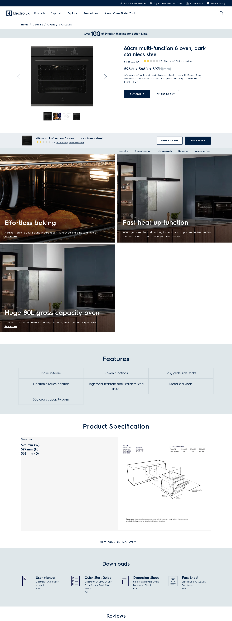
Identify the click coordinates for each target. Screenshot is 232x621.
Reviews (183, 151)
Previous (18, 75)
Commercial (194, 3)
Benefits (124, 151)
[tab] (48, 117)
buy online (137, 94)
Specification (143, 151)
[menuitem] (40, 13)
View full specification (116, 541)
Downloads (165, 151)
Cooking (38, 24)
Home (25, 24)
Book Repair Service (133, 3)
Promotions (89, 13)
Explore (71, 13)
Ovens (51, 24)
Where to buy (216, 3)
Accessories (202, 151)
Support (56, 13)
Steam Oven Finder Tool (117, 13)
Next (105, 75)
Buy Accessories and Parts (166, 3)
